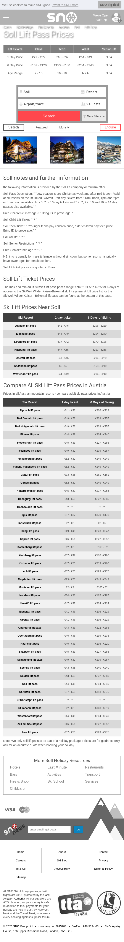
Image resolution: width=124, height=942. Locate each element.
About (62, 852)
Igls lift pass (29, 515)
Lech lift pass (30, 571)
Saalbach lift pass (30, 651)
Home (7, 27)
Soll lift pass (30, 683)
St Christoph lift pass (30, 700)
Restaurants (94, 767)
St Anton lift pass (29, 692)
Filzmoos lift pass (30, 450)
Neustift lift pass (30, 603)
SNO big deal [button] (109, 4)
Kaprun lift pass (30, 539)
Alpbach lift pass (25, 325)
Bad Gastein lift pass (30, 418)
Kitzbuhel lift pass (25, 349)
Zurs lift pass (30, 732)
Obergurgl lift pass (30, 627)
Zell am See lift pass (30, 724)
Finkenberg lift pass (30, 458)
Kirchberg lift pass (25, 341)
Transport (92, 774)
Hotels (31, 154)
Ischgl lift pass (30, 531)
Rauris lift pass (30, 643)
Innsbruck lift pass (29, 523)
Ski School (55, 781)
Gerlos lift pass (30, 482)
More (64, 127)
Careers (21, 860)
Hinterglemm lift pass (30, 490)
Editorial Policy (103, 868)
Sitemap (21, 877)
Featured (41, 127)
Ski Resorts (46, 27)
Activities (54, 774)
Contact (103, 852)
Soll (77, 27)
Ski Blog (62, 860)
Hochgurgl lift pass (30, 498)
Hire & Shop (19, 781)
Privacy (103, 860)
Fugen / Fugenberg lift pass (30, 466)
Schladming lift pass (30, 659)
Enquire (110, 127)
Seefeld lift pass (30, 667)
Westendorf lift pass (25, 374)
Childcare (17, 788)
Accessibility (62, 868)
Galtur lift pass (30, 474)
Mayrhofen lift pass (30, 579)
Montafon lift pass (30, 587)
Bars (13, 774)
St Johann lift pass (25, 365)
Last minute (13, 154)
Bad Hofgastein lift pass (30, 426)
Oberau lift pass (25, 357)
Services (91, 781)
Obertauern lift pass (30, 635)
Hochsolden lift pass (29, 506)
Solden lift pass (30, 675)
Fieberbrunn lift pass (30, 442)
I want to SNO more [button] (65, 5)
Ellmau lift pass (25, 333)
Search (13, 127)
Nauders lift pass (29, 595)
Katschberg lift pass (30, 547)
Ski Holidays (25, 27)
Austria (64, 27)
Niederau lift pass (30, 611)
